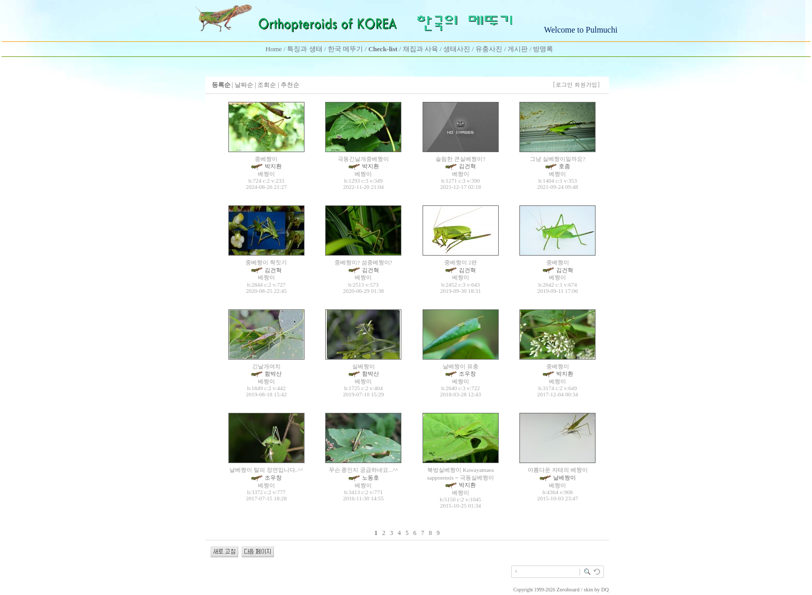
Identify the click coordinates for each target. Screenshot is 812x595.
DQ (604, 589)
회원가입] (588, 84)
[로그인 (563, 84)
